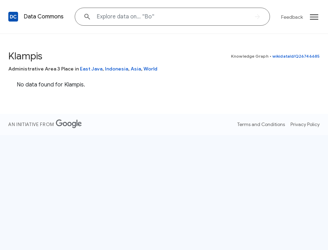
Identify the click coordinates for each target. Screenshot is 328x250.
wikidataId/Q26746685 (296, 56)
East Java (91, 69)
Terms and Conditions (261, 124)
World (150, 69)
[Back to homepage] (13, 17)
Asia (136, 69)
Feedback (292, 17)
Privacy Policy (305, 124)
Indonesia (116, 69)
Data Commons (44, 16)
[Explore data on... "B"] (172, 16)
